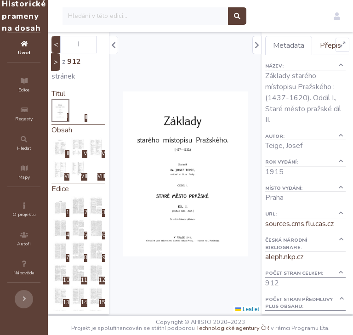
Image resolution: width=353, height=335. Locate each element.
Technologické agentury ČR (280, 327)
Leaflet (263, 309)
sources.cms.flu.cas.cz (316, 254)
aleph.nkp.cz (301, 287)
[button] (337, 16)
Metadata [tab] (305, 45)
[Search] (201, 16)
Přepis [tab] (300, 64)
